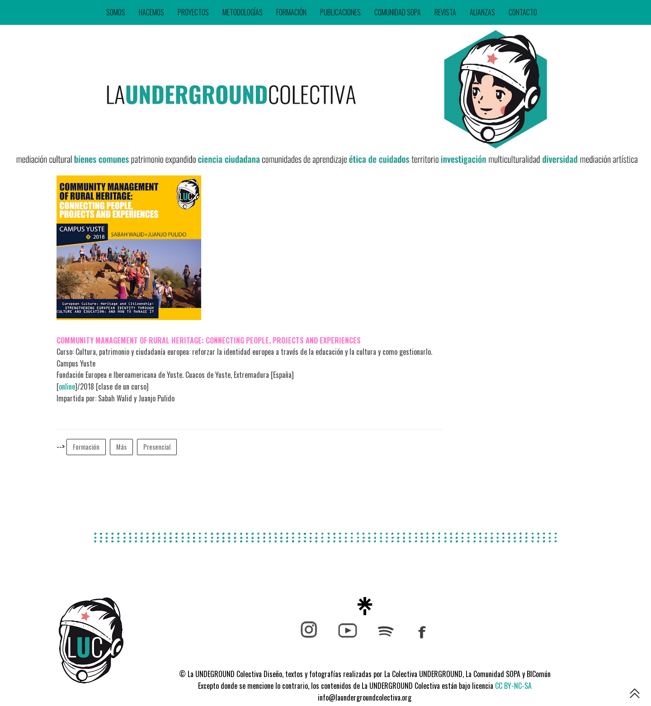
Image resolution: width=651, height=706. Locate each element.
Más (121, 447)
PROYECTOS (193, 12)
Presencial (156, 447)
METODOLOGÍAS (242, 12)
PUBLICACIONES (340, 12)
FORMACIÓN (291, 12)
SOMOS (115, 12)
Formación (86, 447)
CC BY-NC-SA (513, 685)
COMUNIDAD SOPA (397, 12)
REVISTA (445, 12)
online (67, 386)
